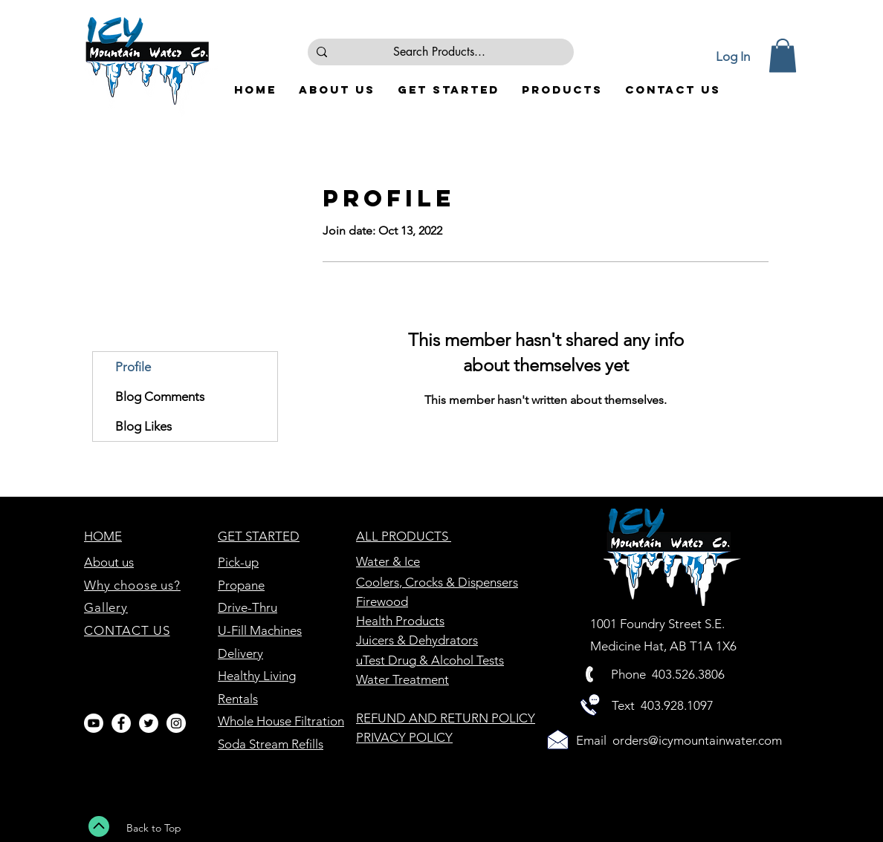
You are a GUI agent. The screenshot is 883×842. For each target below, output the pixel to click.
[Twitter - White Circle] (148, 723)
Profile (133, 366)
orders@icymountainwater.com (697, 740)
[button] (783, 55)
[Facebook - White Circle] (121, 723)
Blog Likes (143, 426)
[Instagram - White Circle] (176, 723)
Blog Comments (159, 396)
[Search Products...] (439, 52)
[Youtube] (93, 723)
